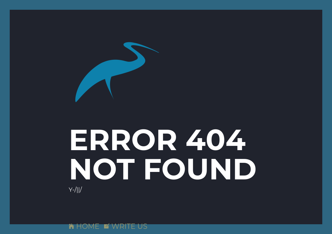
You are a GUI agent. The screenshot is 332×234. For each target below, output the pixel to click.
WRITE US (126, 226)
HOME (84, 226)
